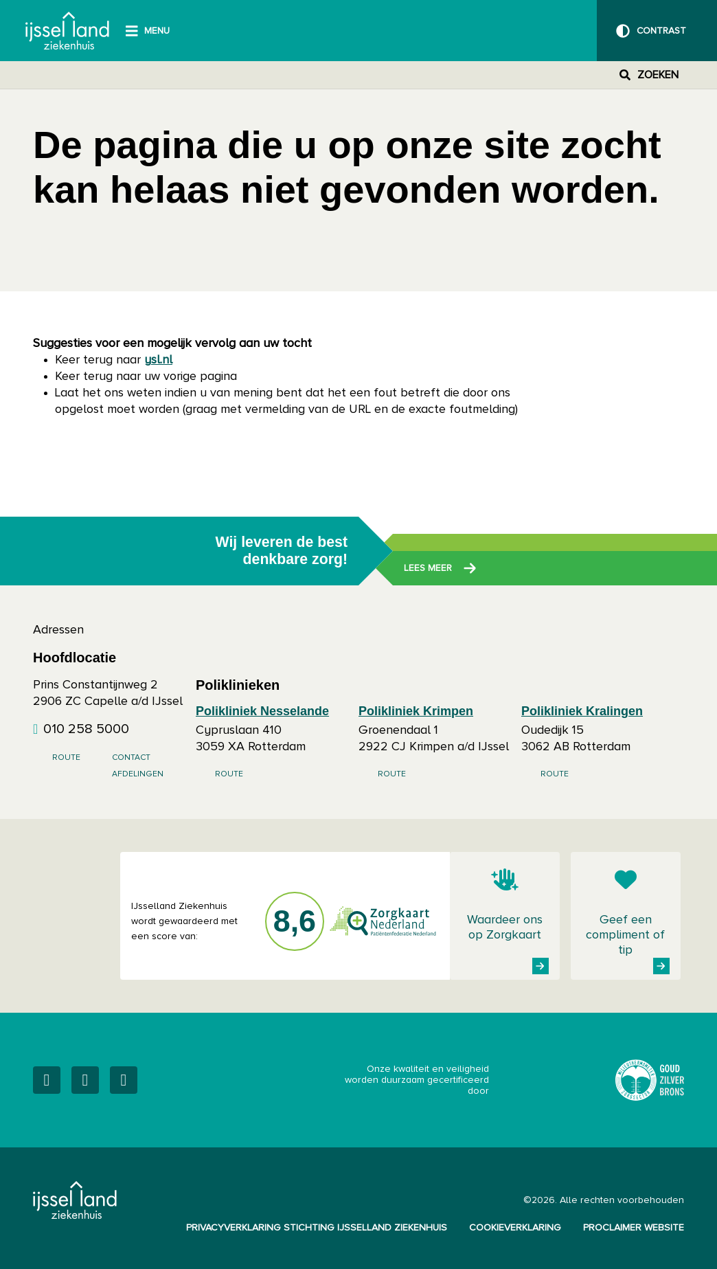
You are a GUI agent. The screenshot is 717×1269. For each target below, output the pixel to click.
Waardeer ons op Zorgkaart (505, 927)
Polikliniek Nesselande (262, 711)
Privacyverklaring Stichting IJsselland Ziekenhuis (316, 1228)
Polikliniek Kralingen (582, 711)
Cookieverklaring (515, 1228)
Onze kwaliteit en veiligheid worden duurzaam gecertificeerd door (469, 1080)
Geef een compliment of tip (625, 935)
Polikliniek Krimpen (415, 711)
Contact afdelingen (137, 766)
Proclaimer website (633, 1228)
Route (66, 758)
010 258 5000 (86, 729)
